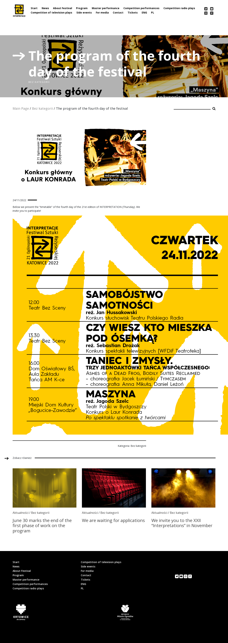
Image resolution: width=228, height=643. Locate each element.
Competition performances (141, 8)
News (45, 8)
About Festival (62, 8)
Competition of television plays (51, 12)
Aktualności (21, 513)
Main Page (21, 108)
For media (102, 12)
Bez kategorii (42, 108)
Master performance (105, 8)
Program (82, 8)
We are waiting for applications (113, 520)
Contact (118, 12)
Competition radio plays (179, 8)
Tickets (133, 12)
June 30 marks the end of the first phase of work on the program (42, 525)
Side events (84, 12)
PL (152, 12)
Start (34, 8)
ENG (144, 12)
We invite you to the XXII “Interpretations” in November (181, 523)
